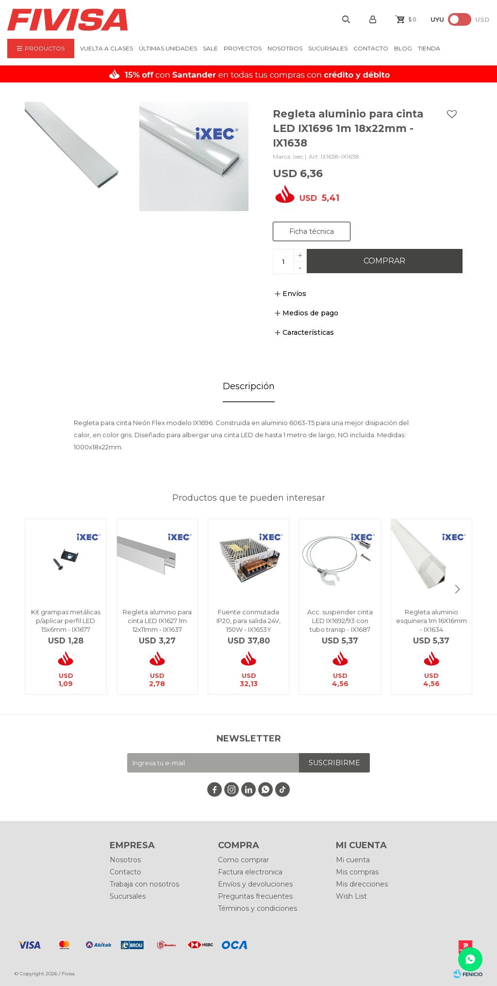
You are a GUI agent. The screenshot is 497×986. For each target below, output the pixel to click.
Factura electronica (250, 872)
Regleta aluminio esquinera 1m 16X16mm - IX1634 (431, 620)
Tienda (429, 48)
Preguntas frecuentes (255, 896)
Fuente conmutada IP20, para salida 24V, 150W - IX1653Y (248, 620)
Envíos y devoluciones (255, 884)
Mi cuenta (353, 859)
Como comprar (243, 859)
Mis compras (357, 872)
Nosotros (284, 48)
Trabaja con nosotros (144, 884)
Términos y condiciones (257, 908)
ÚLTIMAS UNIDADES (168, 48)
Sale (210, 48)
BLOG (403, 48)
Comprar (384, 260)
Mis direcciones (362, 884)
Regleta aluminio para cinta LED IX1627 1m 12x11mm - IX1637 (157, 620)
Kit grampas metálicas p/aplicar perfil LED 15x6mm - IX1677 (65, 620)
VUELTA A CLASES (106, 48)
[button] (457, 589)
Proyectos (243, 48)
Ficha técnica (311, 231)
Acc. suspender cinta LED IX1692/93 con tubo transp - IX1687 (340, 620)
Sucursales (328, 48)
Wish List (351, 896)
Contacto (370, 48)
